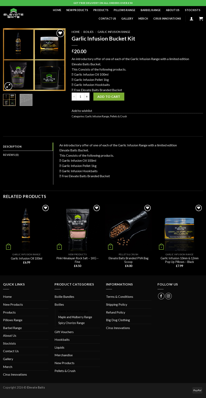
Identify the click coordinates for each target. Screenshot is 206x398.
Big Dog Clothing (118, 320)
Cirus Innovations (167, 18)
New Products (77, 10)
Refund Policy (115, 312)
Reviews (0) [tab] (11, 154)
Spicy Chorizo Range (71, 323)
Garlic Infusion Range (114, 31)
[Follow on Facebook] (161, 296)
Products (100, 10)
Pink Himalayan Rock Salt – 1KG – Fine (77, 260)
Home (57, 10)
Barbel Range (151, 10)
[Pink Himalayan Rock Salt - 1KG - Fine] (77, 227)
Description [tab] (12, 146)
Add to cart (108, 96)
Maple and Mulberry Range (75, 317)
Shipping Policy (116, 304)
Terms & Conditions (119, 296)
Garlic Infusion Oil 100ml (26, 258)
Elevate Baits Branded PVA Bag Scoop (128, 260)
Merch (143, 18)
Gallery (127, 18)
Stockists (192, 10)
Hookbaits (62, 339)
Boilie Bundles (64, 296)
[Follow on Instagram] (168, 296)
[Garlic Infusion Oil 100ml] (26, 227)
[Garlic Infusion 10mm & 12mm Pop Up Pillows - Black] (179, 227)
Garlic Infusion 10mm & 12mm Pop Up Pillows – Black (180, 260)
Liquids (59, 347)
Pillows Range (124, 10)
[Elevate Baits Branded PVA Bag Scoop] (128, 227)
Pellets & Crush (118, 116)
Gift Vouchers (64, 332)
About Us (173, 10)
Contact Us (107, 18)
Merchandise (64, 355)
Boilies (88, 31)
